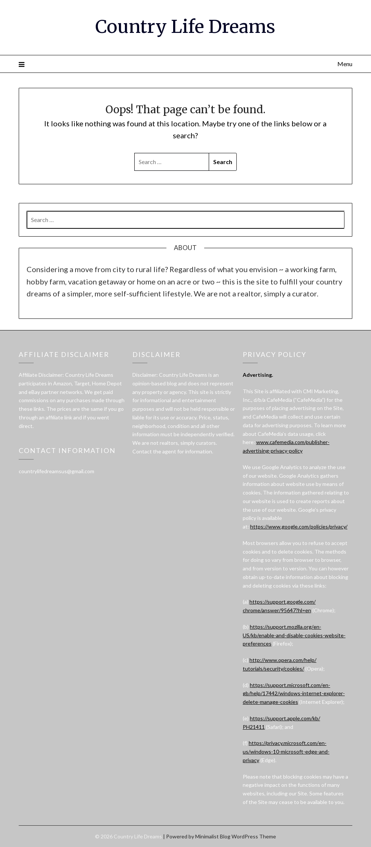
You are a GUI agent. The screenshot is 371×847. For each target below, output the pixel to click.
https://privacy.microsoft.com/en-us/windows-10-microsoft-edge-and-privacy (286, 751)
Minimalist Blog (212, 836)
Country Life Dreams (185, 26)
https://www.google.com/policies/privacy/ (298, 526)
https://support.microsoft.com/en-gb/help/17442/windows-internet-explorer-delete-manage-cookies (294, 693)
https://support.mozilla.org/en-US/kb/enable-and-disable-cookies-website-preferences (294, 635)
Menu (344, 63)
